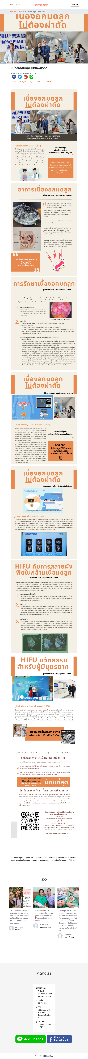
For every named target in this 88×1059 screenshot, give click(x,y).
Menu (75, 4)
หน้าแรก (13, 11)
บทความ (21, 11)
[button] (41, 953)
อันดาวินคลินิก (41, 4)
